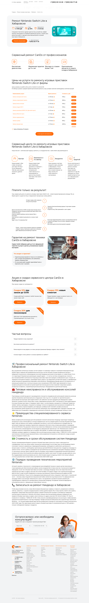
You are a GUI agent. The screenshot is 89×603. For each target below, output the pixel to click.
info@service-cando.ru (18, 562)
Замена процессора (18, 124)
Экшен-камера (29, 557)
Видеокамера (29, 571)
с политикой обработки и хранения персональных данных (26, 533)
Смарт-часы (29, 558)
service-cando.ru (15, 554)
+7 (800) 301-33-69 (19, 558)
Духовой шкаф (73, 561)
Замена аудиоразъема (18, 117)
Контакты (41, 1)
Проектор (28, 547)
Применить (19, 302)
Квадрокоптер (29, 553)
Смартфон (28, 550)
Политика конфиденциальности (50, 598)
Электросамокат (30, 554)
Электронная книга (30, 565)
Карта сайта (41, 598)
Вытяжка (72, 580)
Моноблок (43, 549)
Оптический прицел (60, 553)
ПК (41, 553)
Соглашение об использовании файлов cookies (67, 598)
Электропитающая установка (74, 584)
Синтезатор (29, 569)
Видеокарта (43, 556)
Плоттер (28, 564)
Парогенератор (73, 569)
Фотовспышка (59, 547)
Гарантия (26, 1)
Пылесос (72, 558)
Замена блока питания (18, 103)
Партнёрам (26, 2)
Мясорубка (72, 568)
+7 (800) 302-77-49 (34, 41)
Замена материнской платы (20, 96)
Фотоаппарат (58, 550)
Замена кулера (16, 120)
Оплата (35, 1)
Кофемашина (73, 551)
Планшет (28, 549)
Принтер (43, 552)
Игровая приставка (30, 556)
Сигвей (28, 561)
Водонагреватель (74, 576)
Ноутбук (43, 547)
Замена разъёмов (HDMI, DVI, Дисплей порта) (24, 110)
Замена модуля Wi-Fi (18, 107)
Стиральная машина (72, 556)
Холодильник (73, 554)
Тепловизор (58, 552)
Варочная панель (74, 560)
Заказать (74, 96)
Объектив (58, 549)
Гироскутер (29, 560)
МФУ (42, 550)
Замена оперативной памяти (20, 100)
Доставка (31, 1)
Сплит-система (73, 589)
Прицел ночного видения (61, 554)
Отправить (19, 529)
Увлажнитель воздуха (73, 578)
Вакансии (14, 575)
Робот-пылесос (73, 553)
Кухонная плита (73, 588)
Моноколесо (29, 562)
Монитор (43, 554)
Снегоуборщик (73, 591)
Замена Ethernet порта (18, 114)
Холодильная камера (73, 586)
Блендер (72, 581)
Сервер (28, 552)
